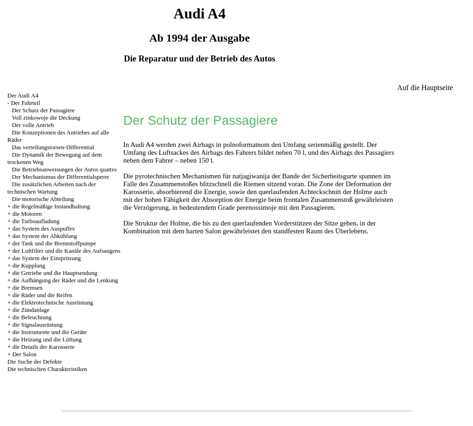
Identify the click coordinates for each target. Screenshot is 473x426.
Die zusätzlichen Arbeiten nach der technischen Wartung (51, 188)
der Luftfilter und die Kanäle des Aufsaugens (66, 250)
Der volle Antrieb (33, 125)
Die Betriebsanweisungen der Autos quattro (64, 169)
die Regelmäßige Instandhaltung (51, 206)
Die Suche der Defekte (34, 361)
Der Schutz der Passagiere (43, 110)
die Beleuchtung (32, 317)
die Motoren (27, 213)
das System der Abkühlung (44, 235)
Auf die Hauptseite (425, 87)
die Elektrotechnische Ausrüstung (52, 302)
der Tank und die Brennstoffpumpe (54, 243)
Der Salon (24, 354)
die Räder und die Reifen (42, 295)
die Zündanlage (31, 309)
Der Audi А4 (22, 95)
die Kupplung (28, 265)
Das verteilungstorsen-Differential (53, 147)
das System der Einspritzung (46, 258)
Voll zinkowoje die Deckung (46, 117)
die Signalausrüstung (37, 324)
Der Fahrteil (25, 102)
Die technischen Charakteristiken (47, 368)
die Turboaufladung (36, 221)
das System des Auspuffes (43, 228)
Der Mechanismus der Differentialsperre (60, 176)
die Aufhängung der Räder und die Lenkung (65, 280)
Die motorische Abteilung (43, 198)
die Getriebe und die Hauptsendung (54, 272)
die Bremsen (27, 287)
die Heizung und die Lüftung (47, 339)
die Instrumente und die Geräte (49, 332)
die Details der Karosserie (43, 346)
